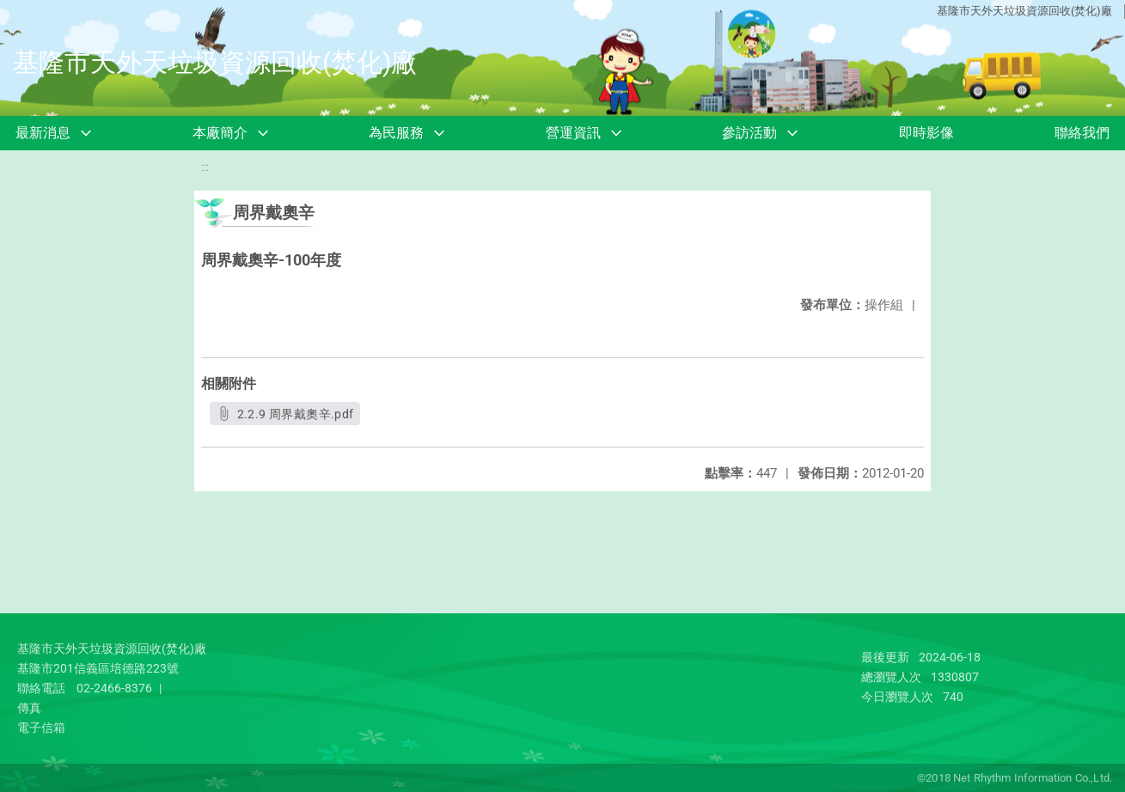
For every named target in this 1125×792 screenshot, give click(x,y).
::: (205, 167)
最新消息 (42, 133)
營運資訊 (573, 133)
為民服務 (396, 133)
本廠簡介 (220, 133)
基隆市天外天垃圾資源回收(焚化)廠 (1024, 10)
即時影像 (926, 133)
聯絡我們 (1082, 133)
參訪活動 (749, 133)
